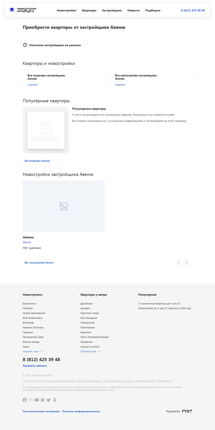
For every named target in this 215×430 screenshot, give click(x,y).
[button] (49, 84)
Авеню (27, 242)
